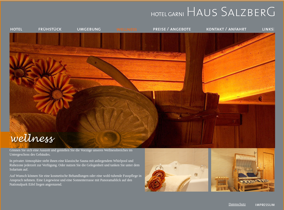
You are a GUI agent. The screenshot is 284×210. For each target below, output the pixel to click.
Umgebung (89, 29)
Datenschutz (237, 204)
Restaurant (50, 29)
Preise (172, 29)
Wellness (127, 29)
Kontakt (227, 29)
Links (267, 29)
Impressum (264, 205)
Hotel (17, 29)
